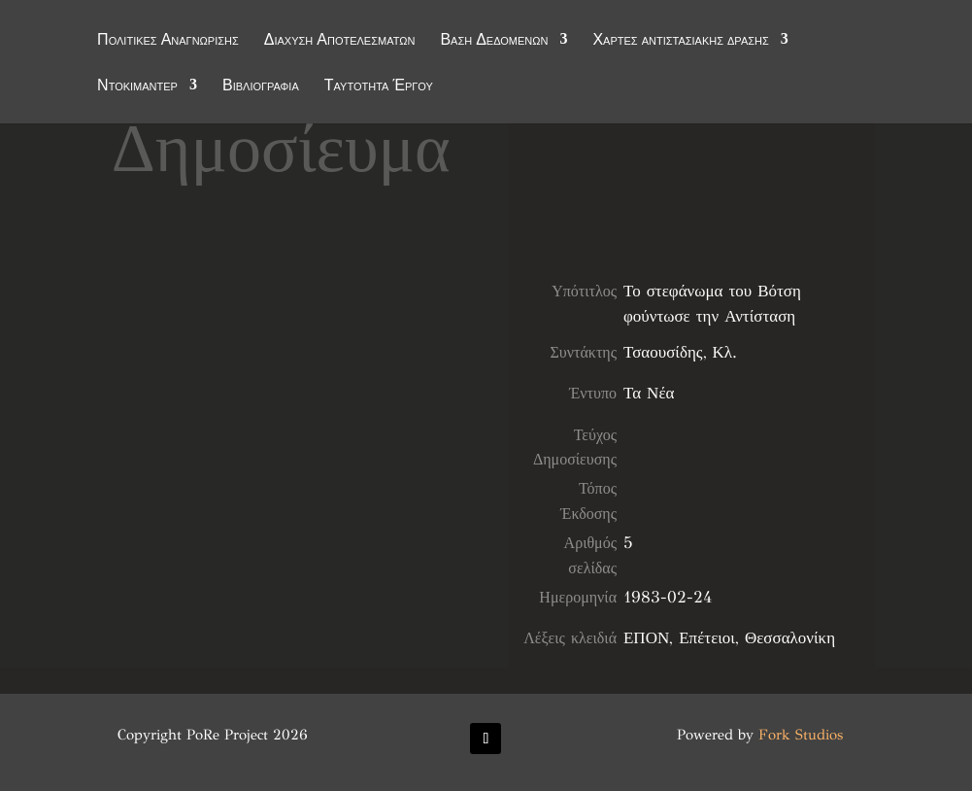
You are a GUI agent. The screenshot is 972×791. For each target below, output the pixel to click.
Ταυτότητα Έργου (378, 86)
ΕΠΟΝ (646, 638)
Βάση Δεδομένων (494, 41)
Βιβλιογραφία (260, 86)
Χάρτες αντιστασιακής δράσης (680, 41)
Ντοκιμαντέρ (137, 86)
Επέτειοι (707, 638)
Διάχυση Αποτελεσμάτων (340, 41)
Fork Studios (800, 734)
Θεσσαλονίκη (790, 638)
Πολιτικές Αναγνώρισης (168, 41)
